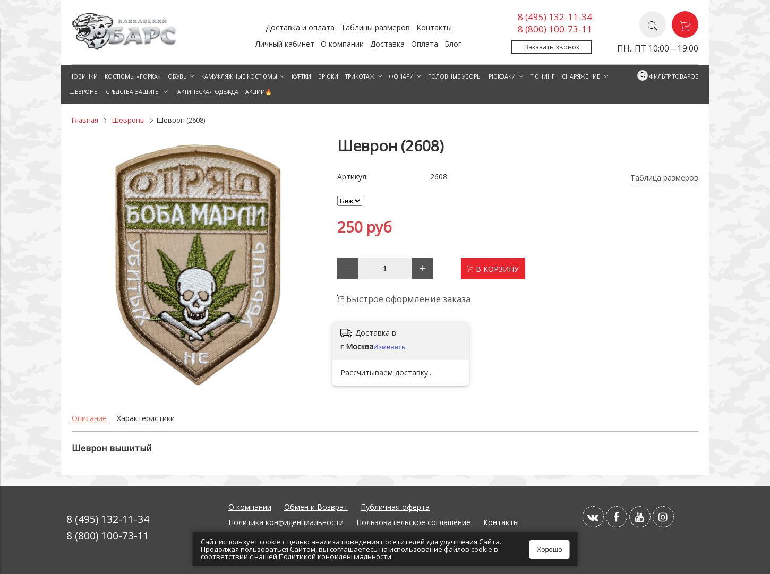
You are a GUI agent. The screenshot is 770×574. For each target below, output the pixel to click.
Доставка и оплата (300, 27)
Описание (89, 418)
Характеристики (146, 418)
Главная (85, 120)
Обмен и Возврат (316, 507)
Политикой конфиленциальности (335, 556)
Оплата (424, 44)
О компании (342, 44)
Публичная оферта (395, 507)
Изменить (389, 347)
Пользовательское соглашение (413, 522)
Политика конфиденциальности (286, 522)
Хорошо (549, 549)
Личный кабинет (284, 44)
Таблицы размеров (375, 27)
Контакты (434, 27)
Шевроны (128, 120)
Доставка (387, 44)
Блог (452, 44)
